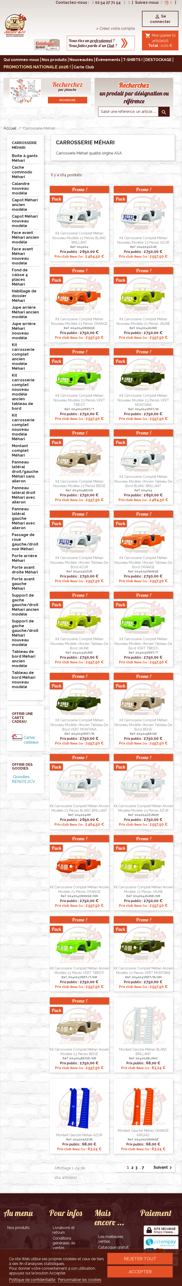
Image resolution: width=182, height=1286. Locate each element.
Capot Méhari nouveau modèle (25, 221)
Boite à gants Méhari (25, 158)
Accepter (140, 1271)
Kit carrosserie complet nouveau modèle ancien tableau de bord (23, 392)
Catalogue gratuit (113, 1247)
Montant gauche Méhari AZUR (79, 1135)
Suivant (163, 1168)
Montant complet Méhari (20, 451)
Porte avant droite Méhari (25, 569)
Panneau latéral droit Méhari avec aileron (23, 495)
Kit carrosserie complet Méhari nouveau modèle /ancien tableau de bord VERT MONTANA (79, 724)
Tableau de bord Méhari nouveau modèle (23, 679)
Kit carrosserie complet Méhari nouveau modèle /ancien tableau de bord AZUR (79, 562)
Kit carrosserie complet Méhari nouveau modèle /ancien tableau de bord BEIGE (143, 724)
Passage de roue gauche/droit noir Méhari (25, 542)
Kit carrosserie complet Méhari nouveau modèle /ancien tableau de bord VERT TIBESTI (143, 643)
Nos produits (18, 1227)
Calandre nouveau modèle (21, 188)
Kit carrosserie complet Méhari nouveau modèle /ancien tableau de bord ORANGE (143, 562)
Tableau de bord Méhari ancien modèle (23, 658)
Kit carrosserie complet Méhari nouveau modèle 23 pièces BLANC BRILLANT (79, 238)
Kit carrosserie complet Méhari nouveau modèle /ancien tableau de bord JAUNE (79, 643)
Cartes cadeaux (31, 739)
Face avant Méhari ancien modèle (25, 237)
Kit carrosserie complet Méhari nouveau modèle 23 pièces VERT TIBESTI (79, 400)
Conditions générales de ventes (64, 1243)
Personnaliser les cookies (79, 1279)
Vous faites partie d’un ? (92, 45)
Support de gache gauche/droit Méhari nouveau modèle (25, 633)
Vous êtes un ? (91, 40)
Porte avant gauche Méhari (23, 584)
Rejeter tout (140, 1258)
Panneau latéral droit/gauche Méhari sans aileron (25, 471)
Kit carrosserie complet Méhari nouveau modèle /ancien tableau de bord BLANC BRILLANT (143, 481)
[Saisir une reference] (134, 112)
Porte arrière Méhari (24, 558)
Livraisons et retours (64, 1230)
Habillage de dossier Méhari (24, 296)
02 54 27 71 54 (106, 2)
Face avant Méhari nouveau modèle (22, 256)
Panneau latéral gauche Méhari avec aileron (23, 518)
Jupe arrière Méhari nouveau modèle (24, 331)
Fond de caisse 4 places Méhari (20, 277)
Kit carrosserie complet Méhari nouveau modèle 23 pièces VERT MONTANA (143, 400)
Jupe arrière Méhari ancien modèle (25, 312)
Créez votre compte (115, 28)
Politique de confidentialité (32, 1279)
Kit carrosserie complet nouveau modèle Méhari (23, 427)
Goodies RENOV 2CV (23, 779)
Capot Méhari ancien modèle (25, 205)
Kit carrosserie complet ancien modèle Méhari (23, 357)
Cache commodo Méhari (22, 172)
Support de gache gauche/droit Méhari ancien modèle (25, 605)
